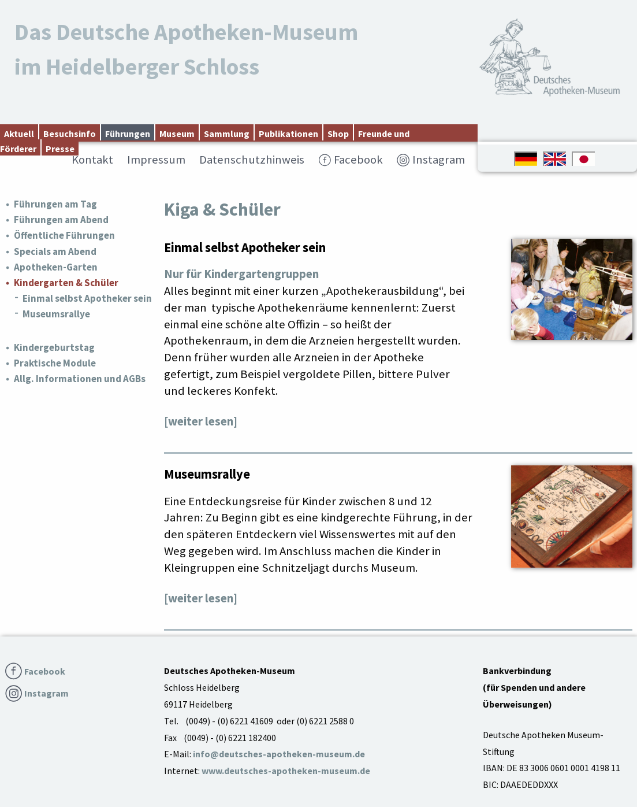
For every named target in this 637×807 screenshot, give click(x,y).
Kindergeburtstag (54, 347)
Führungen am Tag (55, 204)
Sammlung (226, 133)
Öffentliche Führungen (64, 235)
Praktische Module (55, 363)
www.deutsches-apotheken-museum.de (286, 770)
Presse (60, 148)
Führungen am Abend (61, 219)
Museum (177, 133)
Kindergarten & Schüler (66, 282)
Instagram (438, 159)
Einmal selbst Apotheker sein (87, 298)
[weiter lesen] (200, 421)
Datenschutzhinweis (251, 159)
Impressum (156, 159)
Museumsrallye (56, 314)
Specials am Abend (55, 251)
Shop (338, 133)
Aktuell (19, 133)
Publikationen (288, 133)
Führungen (127, 133)
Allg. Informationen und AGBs (80, 378)
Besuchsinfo (69, 133)
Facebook (358, 159)
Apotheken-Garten (56, 267)
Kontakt (92, 159)
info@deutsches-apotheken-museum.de (279, 754)
